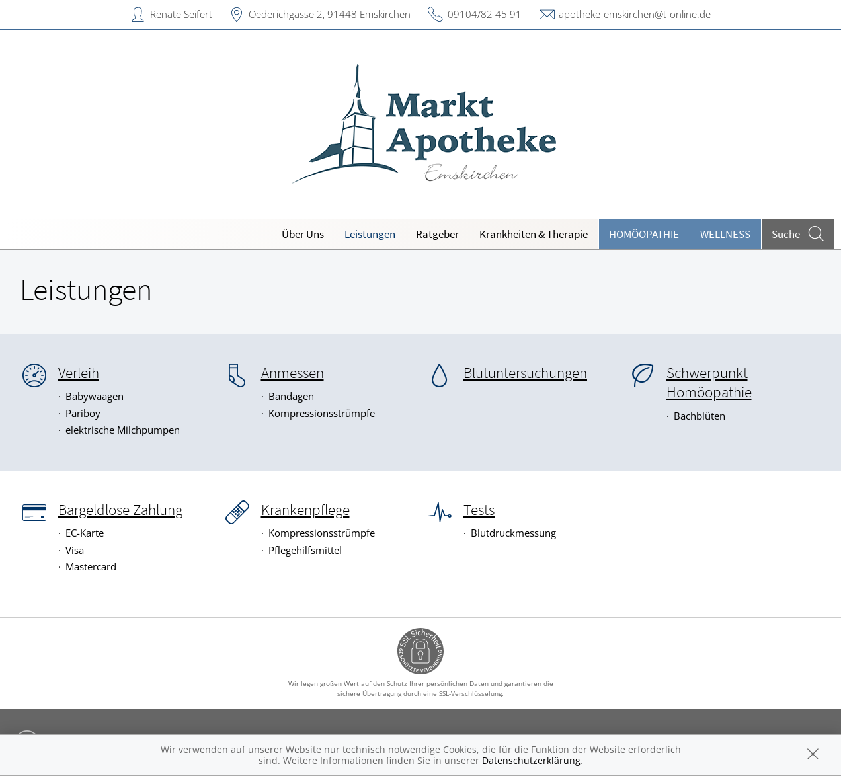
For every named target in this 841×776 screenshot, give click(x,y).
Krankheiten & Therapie (533, 234)
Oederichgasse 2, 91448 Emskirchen (330, 13)
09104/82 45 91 (485, 13)
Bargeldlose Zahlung (120, 509)
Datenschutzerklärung (531, 760)
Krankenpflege (305, 509)
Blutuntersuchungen (525, 373)
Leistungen (369, 234)
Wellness (725, 234)
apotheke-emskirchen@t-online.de (635, 13)
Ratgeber (437, 234)
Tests (479, 509)
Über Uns (303, 234)
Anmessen (292, 373)
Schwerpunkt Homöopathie (709, 382)
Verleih (78, 373)
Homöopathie (644, 234)
